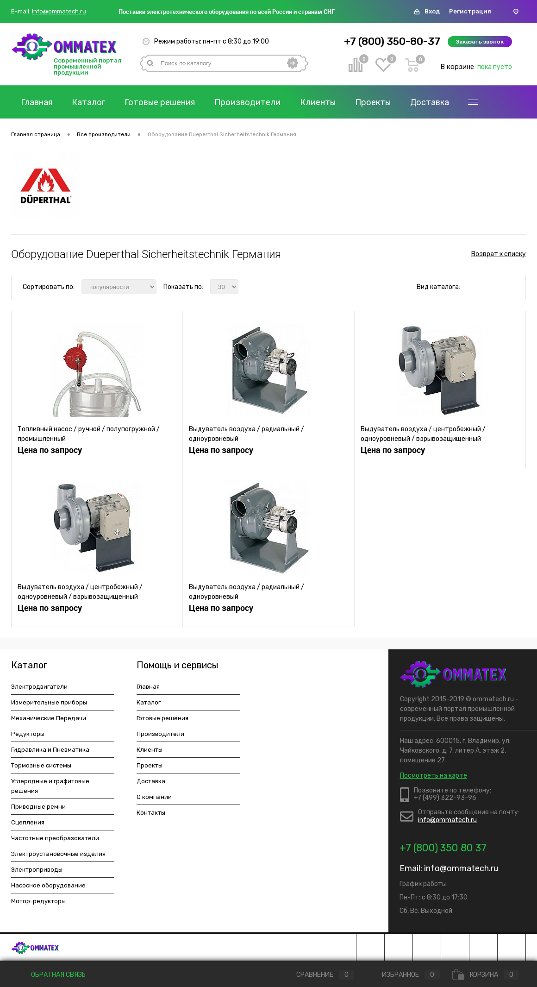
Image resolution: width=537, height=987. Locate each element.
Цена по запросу (50, 450)
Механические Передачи (48, 718)
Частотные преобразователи (55, 838)
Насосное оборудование (48, 885)
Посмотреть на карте (433, 776)
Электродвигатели (39, 686)
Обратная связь (52, 975)
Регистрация (470, 11)
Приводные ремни (38, 806)
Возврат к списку (498, 254)
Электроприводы (36, 869)
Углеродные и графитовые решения (50, 786)
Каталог (88, 102)
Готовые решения (160, 102)
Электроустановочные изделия (58, 853)
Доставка (429, 102)
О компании (154, 796)
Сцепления (27, 822)
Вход (432, 11)
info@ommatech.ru (59, 11)
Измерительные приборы (49, 702)
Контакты (151, 812)
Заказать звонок (480, 41)
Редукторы (27, 733)
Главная (36, 102)
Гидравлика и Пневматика (50, 749)
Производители (247, 102)
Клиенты (318, 102)
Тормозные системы (41, 765)
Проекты (373, 102)
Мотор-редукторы (38, 901)
